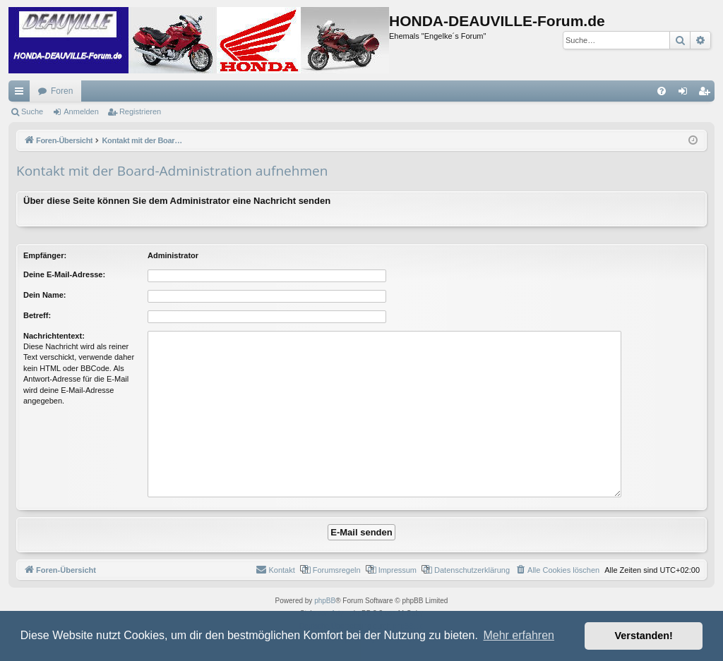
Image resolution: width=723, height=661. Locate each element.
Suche (32, 111)
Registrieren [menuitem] (707, 94)
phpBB (324, 601)
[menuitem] (661, 91)
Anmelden (81, 111)
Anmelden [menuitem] (686, 94)
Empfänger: (44, 255)
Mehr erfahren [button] (518, 635)
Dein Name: (44, 295)
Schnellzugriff (22, 94)
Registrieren (140, 111)
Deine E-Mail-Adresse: (64, 274)
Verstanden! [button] (644, 635)
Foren (62, 91)
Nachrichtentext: (54, 336)
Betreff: (37, 315)
